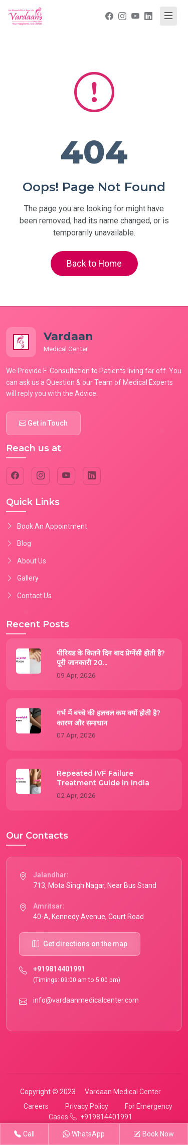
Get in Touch (43, 423)
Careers (36, 1106)
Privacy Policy (86, 1106)
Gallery (22, 578)
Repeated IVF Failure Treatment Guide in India (103, 778)
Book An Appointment (46, 526)
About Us (26, 561)
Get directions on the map (79, 944)
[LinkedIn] (92, 476)
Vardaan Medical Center (123, 1092)
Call (24, 1134)
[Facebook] (15, 476)
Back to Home (94, 264)
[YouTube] (66, 476)
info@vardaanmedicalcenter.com (86, 1000)
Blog (18, 543)
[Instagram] (41, 476)
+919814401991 (59, 969)
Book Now (153, 1134)
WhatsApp (84, 1134)
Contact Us (29, 596)
